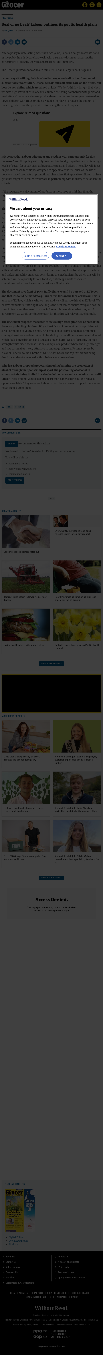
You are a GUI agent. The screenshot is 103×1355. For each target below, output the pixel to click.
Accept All (61, 255)
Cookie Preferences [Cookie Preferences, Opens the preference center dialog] (35, 255)
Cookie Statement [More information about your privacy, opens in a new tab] (66, 246)
